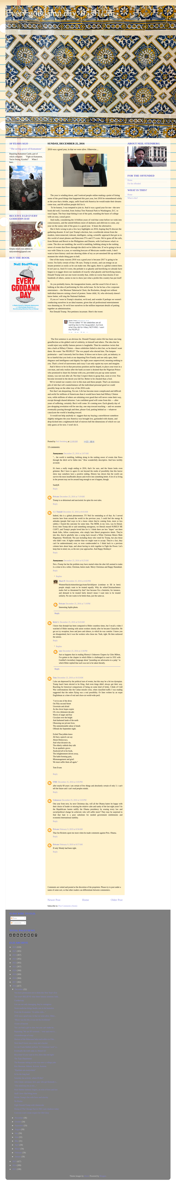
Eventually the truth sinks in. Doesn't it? (30, 1051)
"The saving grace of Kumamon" (25, 148)
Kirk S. (56, 622)
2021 (14, 966)
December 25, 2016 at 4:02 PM (78, 581)
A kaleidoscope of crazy (23, 1035)
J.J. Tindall (57, 512)
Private (56, 496)
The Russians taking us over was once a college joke (35, 1062)
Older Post (117, 899)
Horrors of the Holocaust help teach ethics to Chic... (34, 1039)
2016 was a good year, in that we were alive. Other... (35, 1016)
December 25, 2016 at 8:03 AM (75, 512)
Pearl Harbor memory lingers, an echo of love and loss (36, 1090)
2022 (14, 963)
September (19, 1125)
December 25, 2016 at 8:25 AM (76, 560)
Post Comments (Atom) (67, 906)
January (18, 1156)
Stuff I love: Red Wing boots (25, 1093)
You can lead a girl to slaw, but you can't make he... (34, 1027)
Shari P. (62, 581)
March (17, 1149)
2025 (14, 951)
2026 (14, 947)
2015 (14, 1161)
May (17, 1141)
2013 (14, 1169)
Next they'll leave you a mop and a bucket (31, 1043)
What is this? (132, 198)
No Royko (18, 1101)
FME (55, 782)
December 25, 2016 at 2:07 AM (76, 453)
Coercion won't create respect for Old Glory (31, 1113)
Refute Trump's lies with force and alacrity (31, 1097)
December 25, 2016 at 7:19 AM (72, 496)
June (17, 1137)
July (17, 1133)
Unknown (57, 800)
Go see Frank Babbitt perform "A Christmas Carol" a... (36, 1047)
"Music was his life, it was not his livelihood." (32, 1020)
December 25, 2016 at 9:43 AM (72, 622)
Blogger (103, 1176)
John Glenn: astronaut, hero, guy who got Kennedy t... (35, 1082)
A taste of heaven (21, 1024)
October (18, 1122)
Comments (16, 923)
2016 (14, 986)
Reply (55, 489)
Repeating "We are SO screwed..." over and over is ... (35, 1031)
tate (60, 651)
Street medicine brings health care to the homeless (34, 1008)
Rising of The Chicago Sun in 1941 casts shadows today (36, 1109)
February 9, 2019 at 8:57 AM (71, 844)
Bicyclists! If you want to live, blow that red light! (34, 1055)
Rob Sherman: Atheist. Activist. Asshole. (30, 1066)
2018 (14, 978)
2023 (14, 959)
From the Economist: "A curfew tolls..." (30, 1012)
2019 (14, 974)
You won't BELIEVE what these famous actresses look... (36, 997)
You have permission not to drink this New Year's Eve (35, 993)
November (19, 1118)
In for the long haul (22, 1074)
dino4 (86, 1176)
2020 (14, 970)
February (18, 1153)
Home (85, 899)
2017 (14, 982)
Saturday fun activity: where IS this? (28, 1078)
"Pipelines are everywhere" (25, 1070)
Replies (59, 576)
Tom (55, 678)
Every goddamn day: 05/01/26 (59, 13)
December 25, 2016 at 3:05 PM (70, 782)
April (17, 1145)
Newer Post (54, 899)
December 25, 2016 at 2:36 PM (75, 651)
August (18, 1129)
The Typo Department (23, 1058)
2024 (14, 955)
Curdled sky (19, 1000)
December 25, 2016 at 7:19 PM (78, 604)
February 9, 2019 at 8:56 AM (71, 829)
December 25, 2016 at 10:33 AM (70, 678)
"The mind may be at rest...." (25, 1086)
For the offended (134, 184)
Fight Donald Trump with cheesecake (29, 1105)
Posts (14, 918)
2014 (14, 1165)
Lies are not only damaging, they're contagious (32, 1004)
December (19, 989)
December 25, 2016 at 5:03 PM (74, 800)
